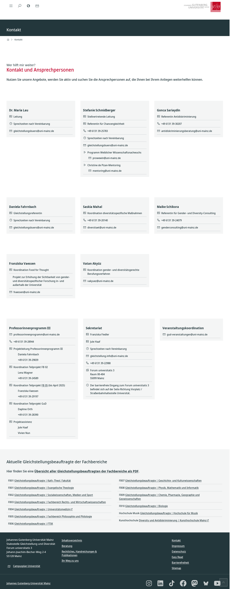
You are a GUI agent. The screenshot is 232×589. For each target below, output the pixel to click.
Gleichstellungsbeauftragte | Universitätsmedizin (42, 509)
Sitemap (176, 568)
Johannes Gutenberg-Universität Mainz (28, 583)
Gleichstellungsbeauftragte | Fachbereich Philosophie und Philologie (53, 516)
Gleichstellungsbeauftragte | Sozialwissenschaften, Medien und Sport (53, 495)
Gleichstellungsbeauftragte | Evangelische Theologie (44, 488)
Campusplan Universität (26, 566)
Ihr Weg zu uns (70, 560)
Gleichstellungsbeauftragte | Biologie (146, 506)
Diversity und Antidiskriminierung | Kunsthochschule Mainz (172, 520)
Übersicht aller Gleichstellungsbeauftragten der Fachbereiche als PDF (86, 471)
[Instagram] (149, 583)
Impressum (178, 546)
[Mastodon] (194, 583)
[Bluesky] (206, 583)
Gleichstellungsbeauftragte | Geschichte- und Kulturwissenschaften (163, 480)
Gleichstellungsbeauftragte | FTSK (33, 523)
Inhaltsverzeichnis (72, 540)
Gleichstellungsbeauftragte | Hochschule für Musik (169, 513)
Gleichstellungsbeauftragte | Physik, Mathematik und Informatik (162, 488)
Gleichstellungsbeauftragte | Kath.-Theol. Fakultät (42, 480)
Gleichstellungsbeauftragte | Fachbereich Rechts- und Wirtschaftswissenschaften (60, 502)
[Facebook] (183, 583)
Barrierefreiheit (180, 562)
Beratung (67, 546)
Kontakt (18, 39)
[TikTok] (172, 583)
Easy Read (177, 557)
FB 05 (45, 385)
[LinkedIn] (160, 583)
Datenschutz (179, 551)
